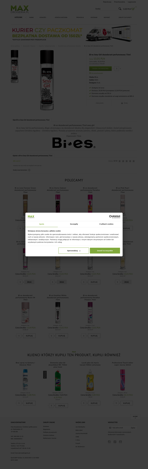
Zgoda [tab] (41, 224)
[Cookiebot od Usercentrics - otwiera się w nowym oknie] (110, 216)
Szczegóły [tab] (74, 224)
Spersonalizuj (73, 251)
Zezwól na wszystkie (105, 251)
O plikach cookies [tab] (106, 224)
